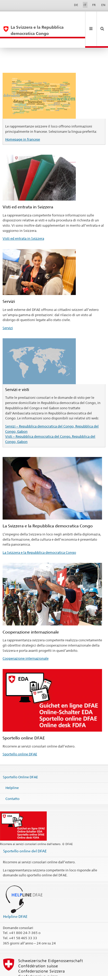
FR (94, 5)
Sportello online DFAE (20, 735)
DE (76, 5)
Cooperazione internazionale (26, 639)
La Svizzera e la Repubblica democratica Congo (39, 534)
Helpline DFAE (15, 897)
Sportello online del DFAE (25, 832)
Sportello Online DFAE (20, 758)
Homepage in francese (22, 120)
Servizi (8, 309)
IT (85, 5)
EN (103, 5)
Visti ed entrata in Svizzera (23, 220)
